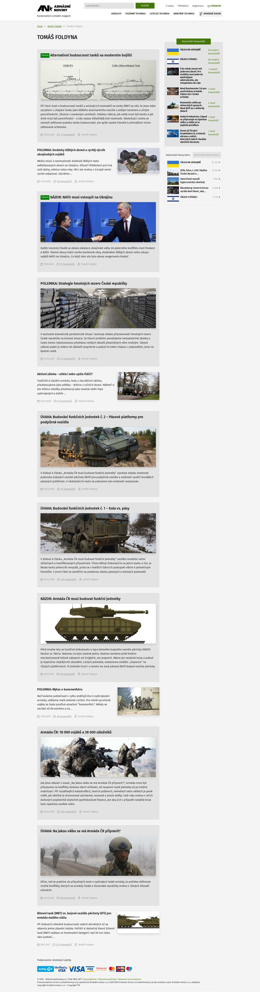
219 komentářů (68, 579)
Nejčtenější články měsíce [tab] (206, 155)
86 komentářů (67, 898)
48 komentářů (64, 716)
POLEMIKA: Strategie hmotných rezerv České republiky (84, 283)
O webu (170, 6)
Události (116, 13)
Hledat (145, 5)
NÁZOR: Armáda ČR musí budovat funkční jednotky (81, 599)
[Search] (109, 6)
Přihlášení (183, 6)
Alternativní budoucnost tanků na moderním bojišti (91, 55)
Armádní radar (212, 13)
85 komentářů (67, 674)
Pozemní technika (135, 13)
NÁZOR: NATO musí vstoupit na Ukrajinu (81, 197)
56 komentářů (64, 181)
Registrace (198, 6)
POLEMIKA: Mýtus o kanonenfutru (59, 689)
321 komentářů (64, 944)
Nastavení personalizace (129, 979)
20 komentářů (68, 489)
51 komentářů (67, 264)
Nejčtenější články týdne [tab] (178, 155)
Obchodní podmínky (107, 979)
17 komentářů (68, 134)
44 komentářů (68, 358)
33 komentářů (64, 401)
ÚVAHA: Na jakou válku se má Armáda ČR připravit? (81, 831)
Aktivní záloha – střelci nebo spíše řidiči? (65, 374)
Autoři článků (55, 26)
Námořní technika (183, 13)
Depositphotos (90, 979)
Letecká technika (159, 13)
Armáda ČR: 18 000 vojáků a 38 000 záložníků (76, 732)
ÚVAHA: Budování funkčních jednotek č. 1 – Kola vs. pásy (85, 508)
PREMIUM (216, 6)
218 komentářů (68, 811)
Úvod (40, 26)
